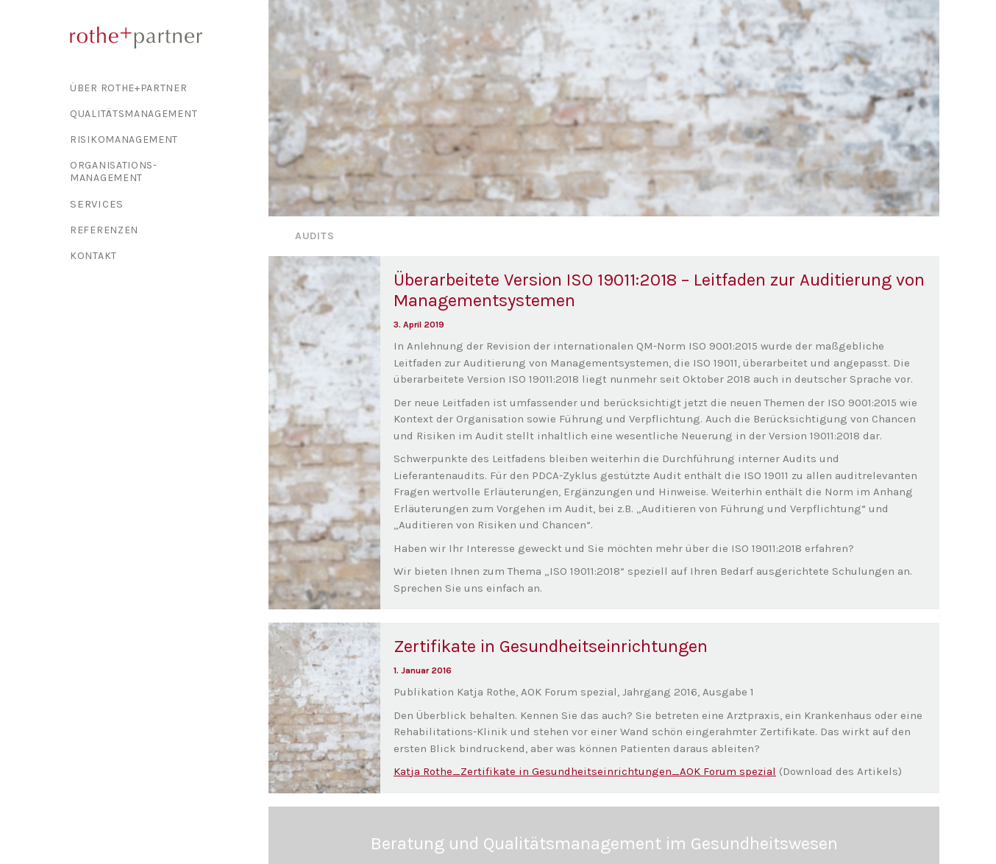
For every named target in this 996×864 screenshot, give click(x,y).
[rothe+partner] (162, 37)
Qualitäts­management (133, 113)
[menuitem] (162, 88)
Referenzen (104, 230)
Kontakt (93, 255)
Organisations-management (113, 171)
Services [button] (97, 203)
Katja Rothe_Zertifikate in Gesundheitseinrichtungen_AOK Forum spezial (585, 747)
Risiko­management (124, 139)
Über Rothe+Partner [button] (129, 88)
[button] (324, 410)
